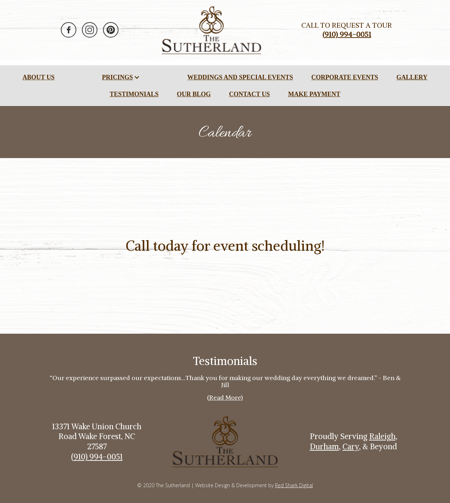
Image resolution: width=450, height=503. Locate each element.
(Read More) (225, 397)
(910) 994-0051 (97, 457)
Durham (324, 446)
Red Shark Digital (294, 485)
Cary (350, 446)
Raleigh (382, 436)
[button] (121, 77)
